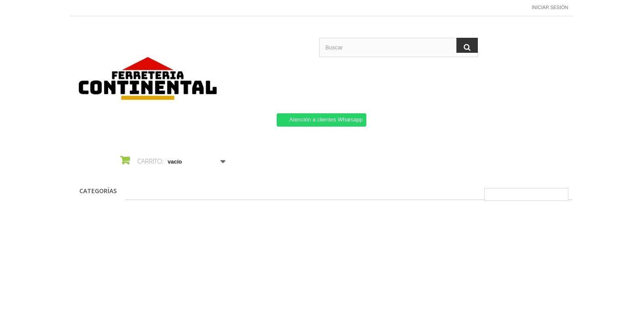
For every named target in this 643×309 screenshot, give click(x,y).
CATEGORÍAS (98, 191)
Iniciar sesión (550, 7)
